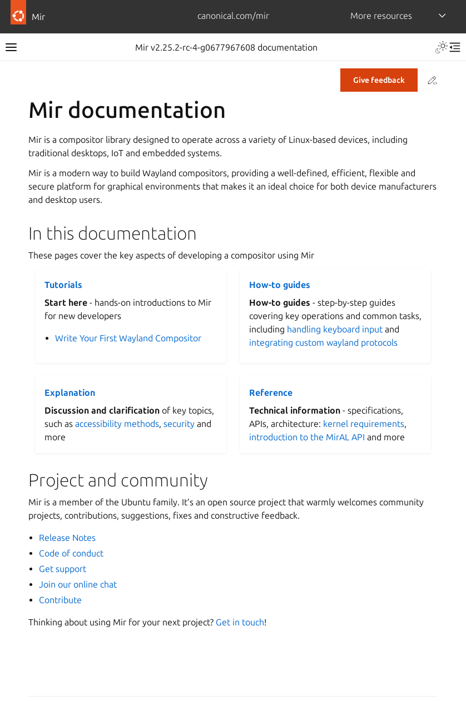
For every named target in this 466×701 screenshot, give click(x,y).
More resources (381, 16)
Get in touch (240, 622)
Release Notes (67, 538)
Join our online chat (78, 584)
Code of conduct (71, 553)
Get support (62, 569)
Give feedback (379, 80)
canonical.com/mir (233, 16)
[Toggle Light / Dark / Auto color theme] (441, 47)
